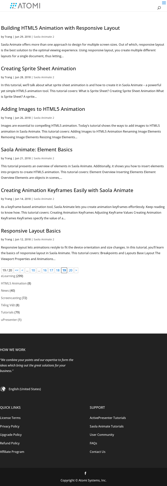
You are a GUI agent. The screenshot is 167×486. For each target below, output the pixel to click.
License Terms (10, 418)
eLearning (8, 276)
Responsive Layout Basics (31, 230)
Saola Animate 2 (44, 36)
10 (33, 270)
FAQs (93, 443)
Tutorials (7, 312)
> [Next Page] (76, 270)
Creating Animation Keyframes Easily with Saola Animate (67, 190)
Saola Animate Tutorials (107, 426)
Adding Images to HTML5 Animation (43, 108)
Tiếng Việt (8, 305)
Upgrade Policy (11, 435)
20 (70, 270)
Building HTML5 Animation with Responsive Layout (60, 27)
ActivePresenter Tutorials (108, 418)
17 (51, 270)
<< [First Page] (16, 270)
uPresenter (9, 320)
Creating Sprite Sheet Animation (38, 68)
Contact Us (97, 452)
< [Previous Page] (22, 270)
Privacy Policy (9, 426)
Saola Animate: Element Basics (37, 149)
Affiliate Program (12, 452)
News (5, 290)
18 (57, 270)
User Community (102, 435)
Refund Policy (10, 443)
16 (45, 270)
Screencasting (11, 298)
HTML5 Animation (14, 283)
